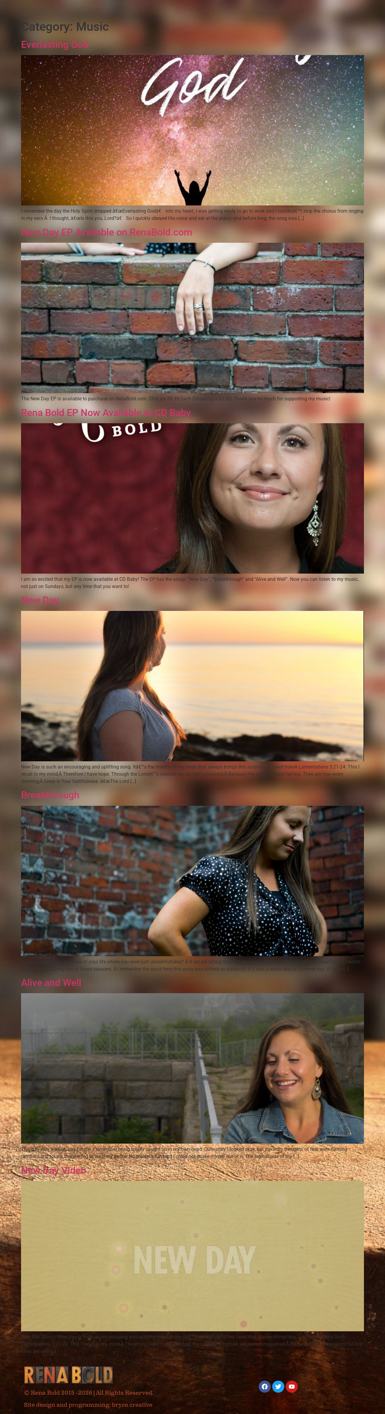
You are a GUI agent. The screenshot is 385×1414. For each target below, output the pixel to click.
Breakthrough (50, 795)
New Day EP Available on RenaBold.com (106, 232)
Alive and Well (51, 982)
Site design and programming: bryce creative (88, 1405)
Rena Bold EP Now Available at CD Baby (106, 412)
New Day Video (53, 1170)
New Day (40, 600)
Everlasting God (54, 44)
